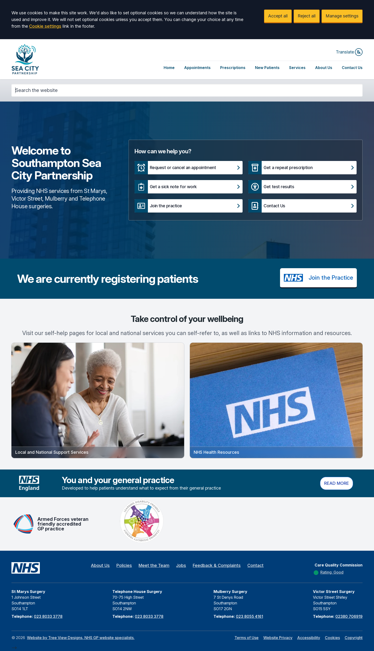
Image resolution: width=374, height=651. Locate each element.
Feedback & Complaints (217, 565)
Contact (255, 565)
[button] (189, 167)
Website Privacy (277, 637)
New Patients (267, 67)
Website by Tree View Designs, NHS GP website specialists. (81, 637)
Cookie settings (45, 26)
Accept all (278, 15)
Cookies (332, 637)
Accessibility (308, 637)
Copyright (354, 637)
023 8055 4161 (249, 616)
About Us (323, 67)
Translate (349, 52)
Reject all (307, 15)
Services (297, 67)
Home (169, 67)
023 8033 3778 (48, 616)
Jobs (181, 565)
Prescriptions (232, 67)
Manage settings (342, 15)
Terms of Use (246, 637)
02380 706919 (349, 616)
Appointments (197, 67)
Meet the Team (154, 565)
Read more (336, 483)
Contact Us (352, 67)
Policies (124, 565)
